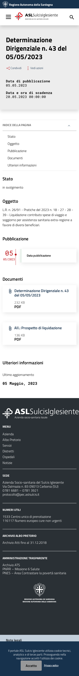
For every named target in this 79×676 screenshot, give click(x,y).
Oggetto (13, 143)
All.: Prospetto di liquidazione (38, 328)
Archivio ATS (11, 564)
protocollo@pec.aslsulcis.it (21, 494)
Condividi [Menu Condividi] (13, 68)
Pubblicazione (17, 150)
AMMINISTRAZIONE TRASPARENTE (25, 558)
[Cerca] (71, 17)
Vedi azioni (34, 68)
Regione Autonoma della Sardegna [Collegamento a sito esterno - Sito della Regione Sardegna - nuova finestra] (31, 4)
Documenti (15, 157)
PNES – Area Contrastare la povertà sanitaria (34, 572)
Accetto (31, 665)
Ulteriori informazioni (22, 165)
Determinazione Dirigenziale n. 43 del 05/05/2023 (41, 293)
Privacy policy (51, 665)
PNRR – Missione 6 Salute (21, 568)
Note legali (14, 640)
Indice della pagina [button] (17, 125)
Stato (11, 136)
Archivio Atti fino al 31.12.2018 (25, 542)
